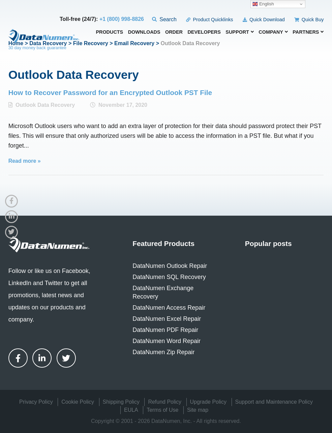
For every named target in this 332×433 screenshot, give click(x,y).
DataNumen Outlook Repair (169, 265)
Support (239, 32)
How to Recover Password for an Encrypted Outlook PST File (110, 92)
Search (164, 19)
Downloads (144, 32)
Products (109, 32)
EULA (131, 410)
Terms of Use (162, 410)
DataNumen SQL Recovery (169, 277)
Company (273, 32)
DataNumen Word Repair (166, 341)
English (263, 4)
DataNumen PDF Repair (165, 330)
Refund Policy (164, 402)
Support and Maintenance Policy (274, 402)
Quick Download (264, 19)
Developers (203, 32)
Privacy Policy (36, 402)
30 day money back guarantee (37, 47)
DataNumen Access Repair (168, 307)
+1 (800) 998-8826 (121, 19)
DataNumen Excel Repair (166, 318)
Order (174, 32)
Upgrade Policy (208, 402)
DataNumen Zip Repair (163, 352)
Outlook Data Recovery (45, 105)
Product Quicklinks (209, 19)
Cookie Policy (77, 402)
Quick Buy (309, 19)
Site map (197, 410)
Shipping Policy (121, 402)
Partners (308, 32)
